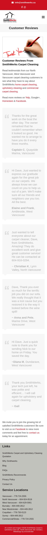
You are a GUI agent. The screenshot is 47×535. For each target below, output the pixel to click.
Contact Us (7, 484)
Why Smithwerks (9, 461)
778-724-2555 (27, 519)
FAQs (4, 470)
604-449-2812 (18, 506)
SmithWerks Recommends (14, 475)
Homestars (7, 101)
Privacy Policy (8, 479)
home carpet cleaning (26, 84)
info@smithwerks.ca (25, 2)
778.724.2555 (20, 496)
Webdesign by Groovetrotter (23, 531)
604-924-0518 (25, 499)
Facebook (21, 101)
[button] (43, 17)
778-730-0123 (20, 512)
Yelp (28, 97)
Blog (4, 466)
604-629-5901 (25, 503)
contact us (34, 432)
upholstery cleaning (12, 88)
